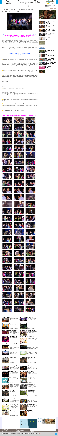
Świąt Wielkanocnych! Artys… (28, 350)
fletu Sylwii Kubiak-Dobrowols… (28, 357)
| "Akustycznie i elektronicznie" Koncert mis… (50, 63)
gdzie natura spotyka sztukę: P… (28, 377)
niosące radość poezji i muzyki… (27, 371)
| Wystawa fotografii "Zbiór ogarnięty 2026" (50, 30)
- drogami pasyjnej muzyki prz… (10, 365)
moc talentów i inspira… (27, 330)
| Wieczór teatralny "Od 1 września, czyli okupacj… (50, 42)
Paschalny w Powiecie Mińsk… (28, 390)
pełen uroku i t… (7, 410)
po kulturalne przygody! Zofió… (10, 350)
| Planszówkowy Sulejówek (50, 55)
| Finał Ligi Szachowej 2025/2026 (49, 26)
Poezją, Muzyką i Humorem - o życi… (10, 336)
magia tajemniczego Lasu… (10, 397)
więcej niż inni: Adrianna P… (27, 397)
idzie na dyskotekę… (26, 410)
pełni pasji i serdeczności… (27, 317)
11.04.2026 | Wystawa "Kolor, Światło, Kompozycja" (50, 22)
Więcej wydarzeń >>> (42, 74)
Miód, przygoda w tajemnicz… (10, 343)
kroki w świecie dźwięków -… (10, 377)
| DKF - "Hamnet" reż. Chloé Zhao (50, 71)
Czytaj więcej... (39, 433)
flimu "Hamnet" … (25, 323)
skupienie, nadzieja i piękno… (9, 330)
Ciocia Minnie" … (8, 317)
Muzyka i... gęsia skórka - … (27, 365)
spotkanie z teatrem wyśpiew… (10, 384)
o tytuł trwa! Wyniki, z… (9, 357)
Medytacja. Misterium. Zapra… (28, 404)
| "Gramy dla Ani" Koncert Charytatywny (50, 67)
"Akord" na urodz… (8, 323)
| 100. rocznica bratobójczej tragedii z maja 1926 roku (50, 38)
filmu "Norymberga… (8, 390)
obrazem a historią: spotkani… (28, 384)
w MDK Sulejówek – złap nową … (10, 404)
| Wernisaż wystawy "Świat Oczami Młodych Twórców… (50, 59)
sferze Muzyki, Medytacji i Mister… (9, 371)
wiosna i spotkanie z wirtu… (28, 343)
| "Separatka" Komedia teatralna (50, 34)
